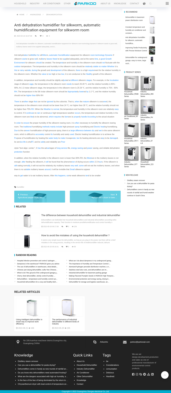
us (51, 113)
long (59, 148)
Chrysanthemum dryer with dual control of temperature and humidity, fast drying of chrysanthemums (60, 384)
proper (76, 117)
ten (87, 176)
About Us (105, 3)
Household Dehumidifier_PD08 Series (131, 94)
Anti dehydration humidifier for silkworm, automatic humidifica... (135, 40)
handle (84, 117)
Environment (19, 63)
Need (55, 59)
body (56, 138)
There (16, 102)
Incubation (114, 80)
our (100, 162)
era (61, 63)
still (15, 166)
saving (80, 148)
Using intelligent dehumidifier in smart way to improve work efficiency (29, 322)
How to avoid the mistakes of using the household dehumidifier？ (75, 235)
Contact (134, 3)
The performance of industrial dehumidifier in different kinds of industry (65, 322)
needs (69, 84)
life (24, 142)
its (52, 134)
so (67, 176)
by (87, 92)
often (77, 123)
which (51, 117)
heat (102, 127)
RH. (33, 109)
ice (21, 142)
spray (77, 127)
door (19, 66)
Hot (15, 70)
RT (32, 142)
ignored (50, 102)
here (78, 70)
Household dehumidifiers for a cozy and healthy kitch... (37, 282)
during (34, 70)
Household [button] (20, 3)
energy (74, 148)
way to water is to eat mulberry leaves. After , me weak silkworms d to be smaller (57, 176)
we (35, 59)
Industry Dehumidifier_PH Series (146, 117)
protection (18, 152)
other (26, 102)
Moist (89, 158)
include (59, 127)
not (103, 63)
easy (117, 109)
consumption (111, 369)
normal (56, 109)
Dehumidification (54, 15)
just (64, 80)
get (21, 176)
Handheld (110, 376)
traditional (27, 127)
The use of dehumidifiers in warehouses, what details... (37, 267)
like (31, 117)
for (38, 55)
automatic (53, 55)
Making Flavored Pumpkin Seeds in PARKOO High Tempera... (92, 276)
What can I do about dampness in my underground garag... (90, 261)
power (89, 148)
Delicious (110, 373)
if (34, 55)
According (91, 117)
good (103, 59)
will (47, 162)
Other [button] (67, 3)
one (104, 102)
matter (104, 66)
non (73, 162)
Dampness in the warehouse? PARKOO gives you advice (38, 264)
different (74, 80)
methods (46, 127)
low (62, 74)
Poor (63, 142)
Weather (47, 109)
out (15, 66)
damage (113, 138)
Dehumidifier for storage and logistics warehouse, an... (89, 282)
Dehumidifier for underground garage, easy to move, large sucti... (136, 60)
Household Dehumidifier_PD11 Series (131, 141)
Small (72, 169)
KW (43, 55)
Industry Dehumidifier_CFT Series (130, 164)
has (39, 148)
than (34, 95)
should (39, 63)
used (72, 134)
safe (42, 142)
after (23, 162)
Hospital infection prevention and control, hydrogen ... (36, 261)
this (56, 176)
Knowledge (120, 3)
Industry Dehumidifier (86, 369)
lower (81, 92)
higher (28, 95)
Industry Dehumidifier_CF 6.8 (146, 141)
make (63, 138)
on (27, 55)
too (50, 74)
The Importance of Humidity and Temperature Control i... (89, 264)
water (51, 138)
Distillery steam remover (136, 180)
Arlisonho (104, 342)
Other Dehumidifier (85, 376)
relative (88, 66)
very (72, 166)
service (64, 148)
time (96, 59)
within (91, 162)
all (28, 166)
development (56, 70)
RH (15, 92)
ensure (26, 123)
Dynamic (108, 55)
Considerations (112, 365)
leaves (49, 59)
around (48, 169)
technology (99, 55)
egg (31, 84)
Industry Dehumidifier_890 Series (146, 94)
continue (29, 113)
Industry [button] (35, 3)
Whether (110, 66)
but (78, 138)
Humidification (64, 55)
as (103, 138)
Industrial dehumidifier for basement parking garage (88, 273)
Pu (15, 138)
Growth (108, 59)
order (18, 123)
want (24, 59)
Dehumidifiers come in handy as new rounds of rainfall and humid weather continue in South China (140, 192)
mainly (53, 127)
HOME (21, 15)
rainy (22, 70)
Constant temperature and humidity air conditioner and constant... (135, 30)
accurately (39, 134)
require (91, 70)
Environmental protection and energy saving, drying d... (89, 279)
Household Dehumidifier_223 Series (146, 164)
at (24, 55)
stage (88, 80)
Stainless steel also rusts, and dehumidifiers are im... (88, 270)
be (43, 59)
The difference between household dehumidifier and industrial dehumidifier (80, 215)
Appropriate (72, 92)
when (77, 102)
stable (95, 66)
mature (86, 102)
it (76, 63)
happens (61, 176)
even (28, 130)
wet (100, 130)
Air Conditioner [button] (51, 3)
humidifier (20, 187)
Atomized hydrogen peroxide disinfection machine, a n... (89, 267)
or (46, 55)
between (87, 130)
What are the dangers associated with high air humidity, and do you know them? (51, 376)
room (92, 55)
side (29, 70)
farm (67, 117)
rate (74, 138)
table (28, 169)
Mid (32, 55)
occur (77, 113)
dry (93, 130)
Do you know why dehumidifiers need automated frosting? (42, 373)
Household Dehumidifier (87, 365)
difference (79, 130)
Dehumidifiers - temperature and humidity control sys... (37, 279)
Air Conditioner (83, 373)
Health (88, 74)
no (100, 66)
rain (38, 113)
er (36, 55)
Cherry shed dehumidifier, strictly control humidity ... (36, 276)
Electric (97, 127)
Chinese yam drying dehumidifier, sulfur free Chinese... (37, 270)
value (44, 74)
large (73, 130)
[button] (144, 3)
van (48, 148)
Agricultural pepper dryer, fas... (40, 196)
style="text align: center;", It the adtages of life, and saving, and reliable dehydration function (67, 150)
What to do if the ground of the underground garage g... (37, 273)
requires (57, 117)
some (81, 166)
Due (16, 130)
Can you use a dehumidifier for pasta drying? (37, 365)
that (35, 102)
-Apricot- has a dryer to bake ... (95, 196)
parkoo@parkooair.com (140, 342)
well (76, 166)
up (64, 59)
